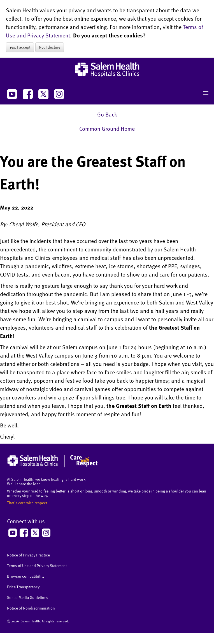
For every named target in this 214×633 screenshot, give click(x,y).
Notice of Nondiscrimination (31, 608)
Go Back (107, 114)
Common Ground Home (107, 128)
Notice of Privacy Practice (28, 555)
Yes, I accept (20, 47)
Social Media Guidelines (27, 597)
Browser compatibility (25, 576)
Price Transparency (23, 587)
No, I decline (49, 47)
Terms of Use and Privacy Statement (37, 565)
